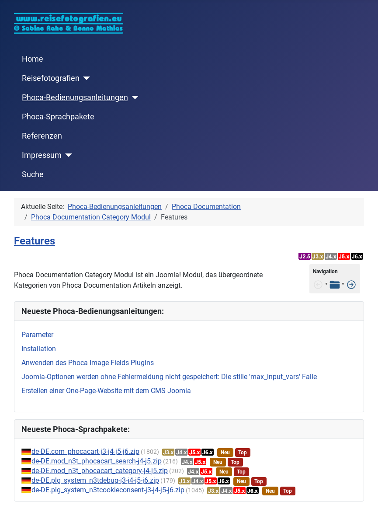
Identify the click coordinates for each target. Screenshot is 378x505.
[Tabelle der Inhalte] (334, 284)
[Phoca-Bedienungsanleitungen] (133, 97)
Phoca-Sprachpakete (58, 116)
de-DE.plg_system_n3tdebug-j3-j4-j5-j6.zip (95, 480)
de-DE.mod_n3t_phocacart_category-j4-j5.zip (99, 471)
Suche (33, 174)
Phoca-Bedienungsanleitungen (75, 97)
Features (34, 241)
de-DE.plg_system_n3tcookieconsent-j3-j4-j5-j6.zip (107, 490)
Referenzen (42, 136)
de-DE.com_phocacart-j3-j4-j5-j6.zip (85, 451)
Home (32, 59)
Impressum (42, 155)
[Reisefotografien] (85, 78)
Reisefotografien (51, 78)
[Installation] (351, 284)
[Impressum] (67, 155)
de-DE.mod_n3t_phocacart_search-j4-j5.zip (96, 461)
